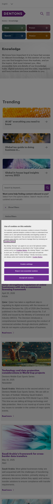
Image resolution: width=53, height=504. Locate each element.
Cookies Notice (9, 241)
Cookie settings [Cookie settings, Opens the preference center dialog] (26, 264)
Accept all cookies (26, 278)
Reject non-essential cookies (26, 271)
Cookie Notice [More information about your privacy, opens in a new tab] (37, 257)
